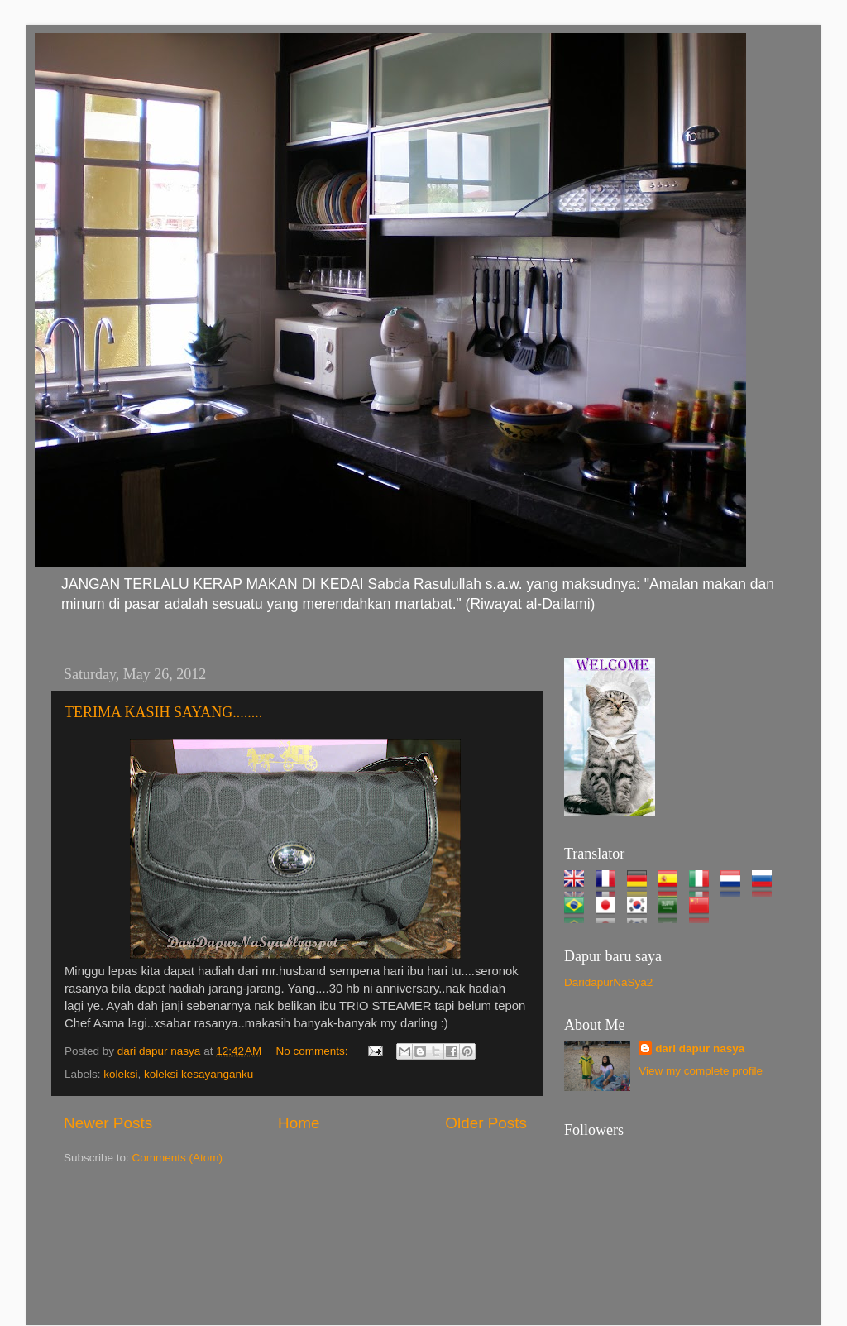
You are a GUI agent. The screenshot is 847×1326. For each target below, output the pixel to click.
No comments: (314, 1051)
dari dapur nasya (699, 1048)
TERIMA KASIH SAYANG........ (163, 712)
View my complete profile (701, 1071)
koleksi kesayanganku (198, 1074)
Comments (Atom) (177, 1157)
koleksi (120, 1074)
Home (298, 1123)
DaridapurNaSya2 (608, 982)
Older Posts (486, 1123)
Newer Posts (108, 1123)
